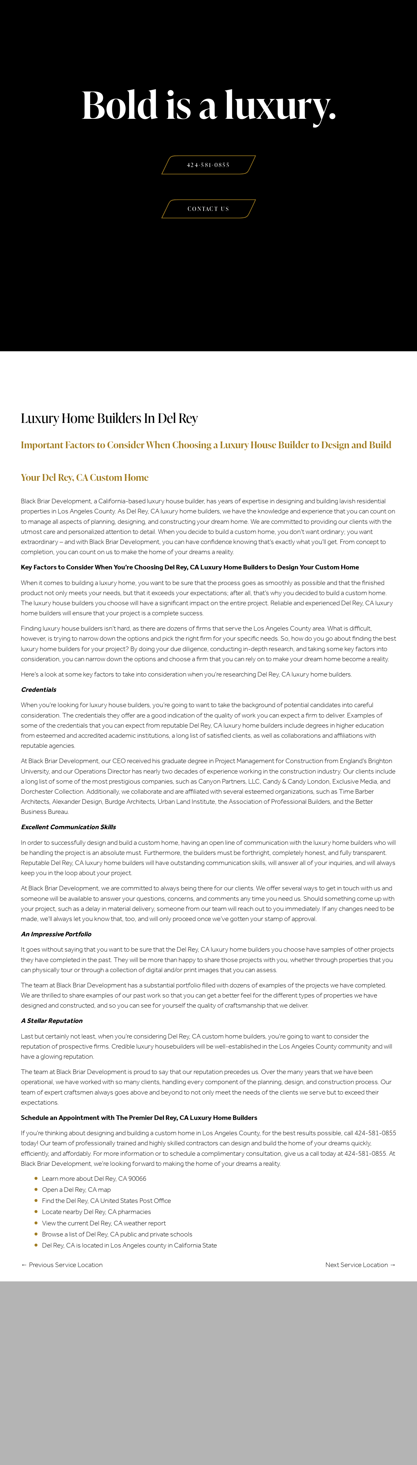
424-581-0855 (375, 1133)
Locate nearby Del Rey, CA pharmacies (96, 1212)
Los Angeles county (138, 1245)
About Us (81, 19)
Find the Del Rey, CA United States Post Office (106, 1201)
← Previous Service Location (62, 1265)
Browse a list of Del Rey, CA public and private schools (117, 1234)
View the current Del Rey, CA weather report (104, 1223)
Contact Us (332, 19)
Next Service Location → (360, 1265)
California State (195, 1245)
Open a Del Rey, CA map (76, 1189)
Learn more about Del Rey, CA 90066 (94, 1178)
